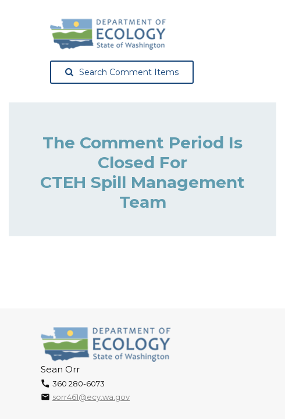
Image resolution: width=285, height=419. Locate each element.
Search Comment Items (122, 72)
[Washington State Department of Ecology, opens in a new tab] (108, 34)
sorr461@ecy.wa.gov (91, 397)
